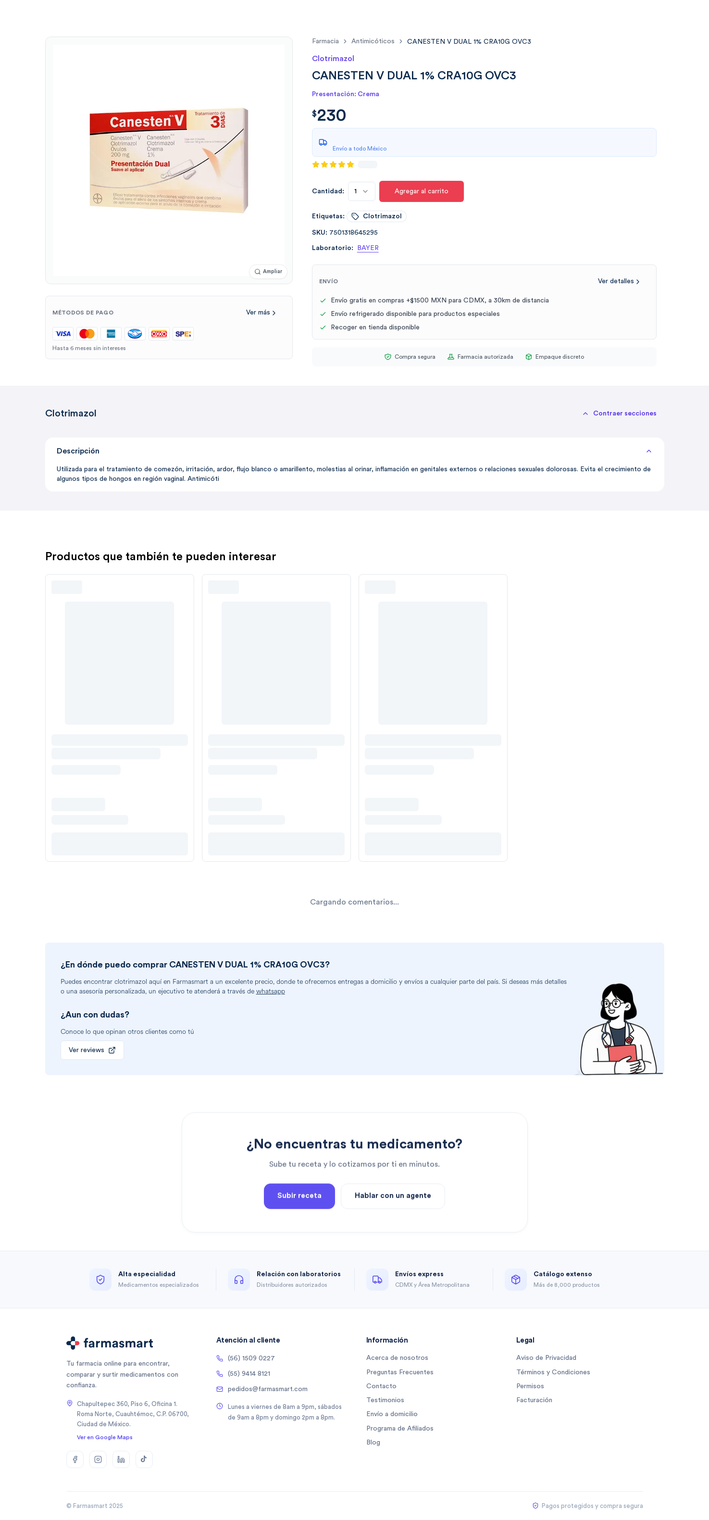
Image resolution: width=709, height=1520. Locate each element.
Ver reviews (92, 1050)
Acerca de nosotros (397, 1358)
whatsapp (270, 991)
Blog (373, 1442)
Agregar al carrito (421, 191)
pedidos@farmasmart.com (262, 1389)
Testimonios (385, 1400)
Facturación (534, 1400)
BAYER (368, 248)
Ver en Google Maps (105, 1437)
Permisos (530, 1386)
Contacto (381, 1386)
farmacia (325, 41)
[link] (469, 42)
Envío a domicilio (392, 1414)
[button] (619, 413)
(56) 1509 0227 (245, 1358)
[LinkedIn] (121, 1459)
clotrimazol (376, 216)
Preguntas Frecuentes (400, 1372)
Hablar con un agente (393, 1237)
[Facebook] (75, 1459)
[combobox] (361, 191)
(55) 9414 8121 (243, 1373)
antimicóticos (373, 41)
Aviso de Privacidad (546, 1358)
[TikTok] (144, 1459)
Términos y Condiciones (553, 1372)
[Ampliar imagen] (268, 271)
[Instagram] (98, 1459)
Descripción (355, 451)
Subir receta (299, 1237)
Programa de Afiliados (400, 1428)
